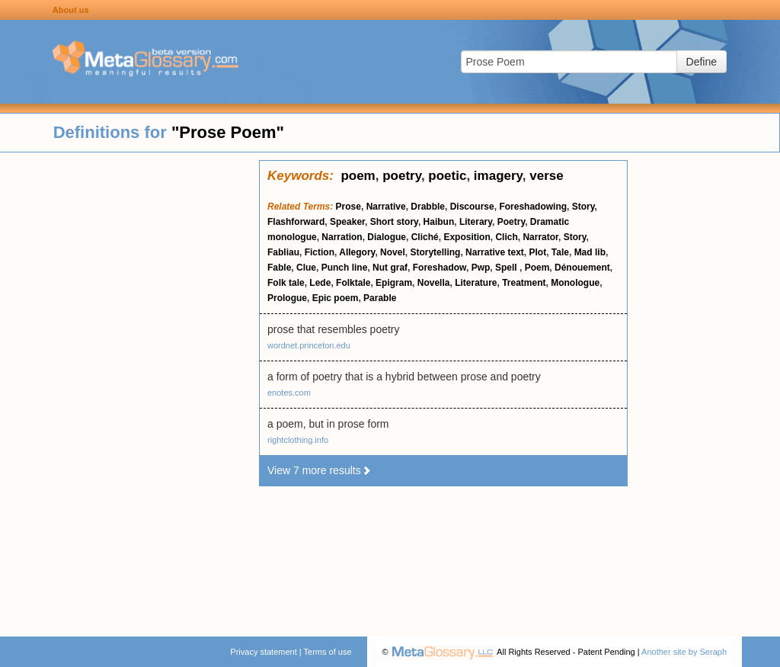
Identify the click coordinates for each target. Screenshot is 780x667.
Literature (476, 282)
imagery (498, 175)
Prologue (287, 298)
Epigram (394, 282)
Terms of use (328, 651)
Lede (320, 282)
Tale (560, 252)
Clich (506, 237)
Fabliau (283, 252)
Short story (394, 221)
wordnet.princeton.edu (308, 345)
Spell (507, 267)
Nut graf (390, 267)
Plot (537, 252)
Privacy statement (263, 651)
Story (583, 206)
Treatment (523, 282)
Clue (306, 267)
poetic (447, 175)
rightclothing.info (297, 439)
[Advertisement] (129, 388)
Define (701, 62)
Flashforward (295, 221)
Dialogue (386, 237)
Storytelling (435, 252)
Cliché (425, 237)
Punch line (344, 267)
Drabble (428, 206)
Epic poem (335, 298)
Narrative (386, 206)
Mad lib (590, 252)
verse (546, 175)
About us (71, 9)
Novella (433, 282)
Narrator (540, 237)
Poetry (511, 221)
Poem (537, 267)
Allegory (357, 252)
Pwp (481, 267)
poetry (401, 175)
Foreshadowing (533, 206)
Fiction (319, 252)
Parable (379, 298)
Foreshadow (439, 267)
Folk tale (286, 282)
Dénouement (582, 267)
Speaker (347, 221)
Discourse (472, 206)
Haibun (439, 221)
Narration (341, 237)
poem (357, 175)
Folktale (353, 282)
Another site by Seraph (684, 651)
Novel (392, 252)
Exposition (466, 237)
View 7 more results (319, 470)
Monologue (575, 282)
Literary (475, 221)
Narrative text (494, 252)
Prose (348, 206)
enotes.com (289, 392)
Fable (279, 267)
